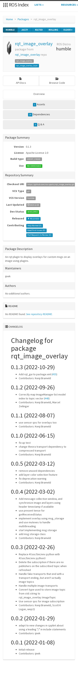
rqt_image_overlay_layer (27, 65)
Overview (39, 94)
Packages (23, 19)
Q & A (39, 124)
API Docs (21, 81)
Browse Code (57, 81)
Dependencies (39, 114)
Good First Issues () (36, 230)
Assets (39, 104)
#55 (54, 374)
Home (9, 19)
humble (10, 29)
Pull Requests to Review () (39, 235)
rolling (53, 29)
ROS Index (16, 4)
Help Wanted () (34, 225)
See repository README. (39, 314)
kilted (39, 29)
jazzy (24, 29)
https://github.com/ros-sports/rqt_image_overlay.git (50, 184)
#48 (47, 398)
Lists (39, 4)
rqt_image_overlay (34, 44)
